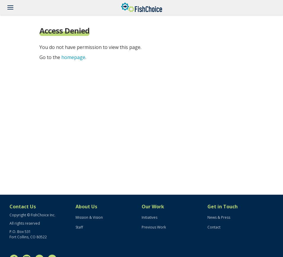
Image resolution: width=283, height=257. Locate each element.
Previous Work (154, 227)
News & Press (218, 217)
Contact (213, 227)
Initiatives (149, 217)
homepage (73, 57)
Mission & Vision (89, 217)
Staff (79, 227)
